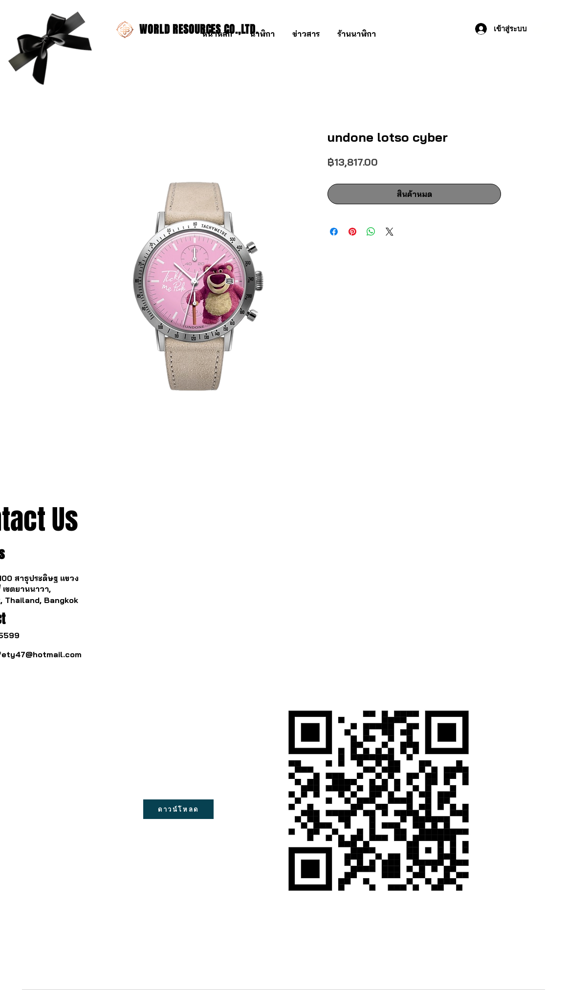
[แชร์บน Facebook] (334, 231)
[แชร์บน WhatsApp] (371, 231)
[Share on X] (389, 231)
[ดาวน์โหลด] (178, 809)
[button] (262, 30)
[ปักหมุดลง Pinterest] (352, 231)
